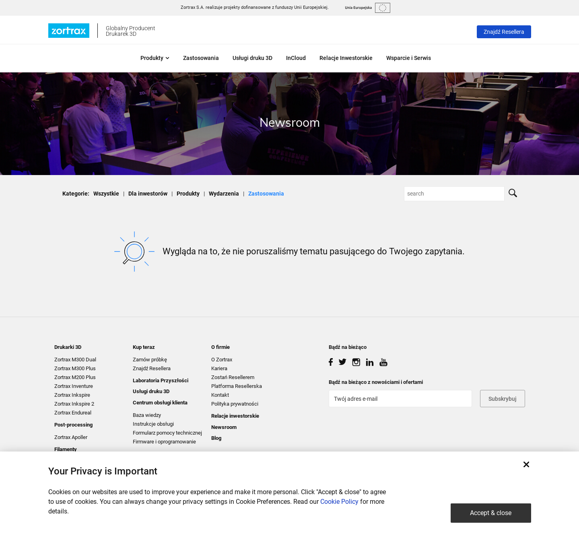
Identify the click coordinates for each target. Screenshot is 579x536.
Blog (216, 438)
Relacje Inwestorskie (346, 58)
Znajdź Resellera (504, 32)
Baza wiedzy (147, 415)
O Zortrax (221, 360)
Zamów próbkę (150, 360)
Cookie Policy (339, 501)
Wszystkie (106, 193)
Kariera (219, 368)
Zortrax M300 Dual (75, 360)
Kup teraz (144, 347)
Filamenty (65, 449)
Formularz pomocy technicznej (167, 433)
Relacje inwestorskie (235, 416)
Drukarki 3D (67, 347)
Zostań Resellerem (232, 377)
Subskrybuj (502, 399)
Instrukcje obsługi (153, 424)
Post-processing (73, 425)
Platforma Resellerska (236, 386)
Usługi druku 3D (252, 58)
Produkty (154, 58)
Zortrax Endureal (72, 413)
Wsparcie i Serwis (408, 58)
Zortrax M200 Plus (75, 377)
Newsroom (224, 427)
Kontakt (220, 395)
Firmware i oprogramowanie (164, 442)
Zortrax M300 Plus (75, 368)
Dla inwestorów (147, 193)
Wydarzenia (224, 193)
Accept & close (490, 513)
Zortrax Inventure (73, 386)
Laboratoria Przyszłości (160, 380)
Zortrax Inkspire (72, 395)
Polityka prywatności (234, 404)
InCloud (296, 58)
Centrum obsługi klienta (160, 403)
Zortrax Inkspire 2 (74, 404)
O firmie (220, 347)
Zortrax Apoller (70, 437)
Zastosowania (201, 58)
